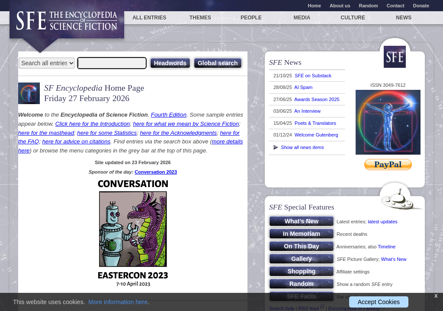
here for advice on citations (76, 141)
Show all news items (298, 147)
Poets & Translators (315, 123)
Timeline (386, 246)
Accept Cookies (379, 301)
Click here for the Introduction (92, 124)
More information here (118, 301)
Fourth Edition (168, 114)
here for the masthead (46, 133)
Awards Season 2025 (316, 99)
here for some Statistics (107, 133)
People (251, 18)
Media (302, 18)
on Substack (313, 75)
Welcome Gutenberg (316, 134)
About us (340, 5)
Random (368, 5)
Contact (395, 5)
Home (314, 5)
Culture (353, 18)
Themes (200, 18)
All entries (149, 18)
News (403, 18)
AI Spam (303, 87)
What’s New (393, 259)
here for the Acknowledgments (178, 133)
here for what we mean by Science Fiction (186, 124)
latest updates (383, 221)
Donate (421, 5)
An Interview (307, 111)
